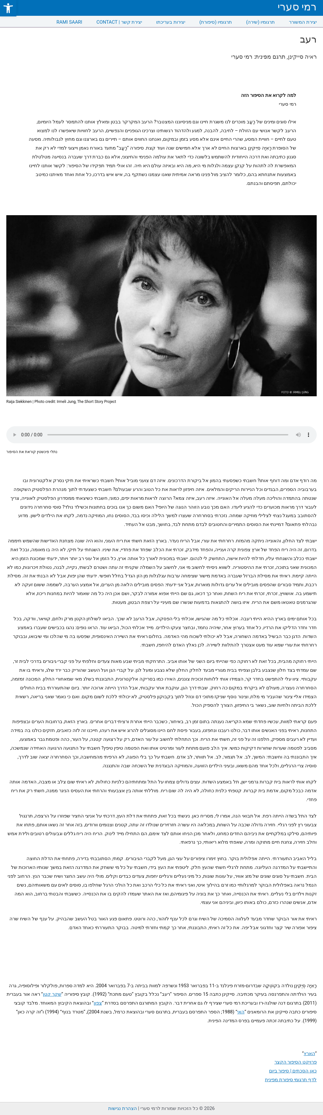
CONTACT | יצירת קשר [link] (119, 22)
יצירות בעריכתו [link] (170, 22)
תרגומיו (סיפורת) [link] (215, 22)
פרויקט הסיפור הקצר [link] (295, 1062)
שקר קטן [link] (52, 994)
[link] (8, 8)
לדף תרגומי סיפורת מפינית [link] (291, 1080)
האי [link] (240, 1012)
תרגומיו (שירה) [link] (260, 22)
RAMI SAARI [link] (69, 22)
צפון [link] (98, 1003)
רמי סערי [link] (297, 7)
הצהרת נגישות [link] (122, 1108)
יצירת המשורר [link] (303, 22)
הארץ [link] (309, 1053)
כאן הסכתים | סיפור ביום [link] (293, 1071)
